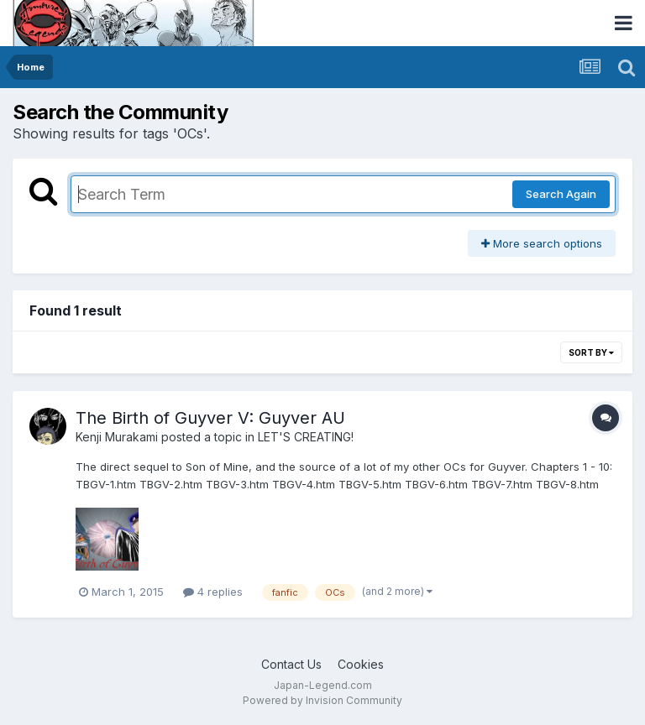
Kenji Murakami (117, 437)
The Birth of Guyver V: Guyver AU (210, 418)
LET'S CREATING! (306, 437)
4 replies (213, 591)
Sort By (591, 352)
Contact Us (291, 664)
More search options (541, 243)
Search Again (561, 194)
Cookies (361, 664)
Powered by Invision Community (322, 700)
